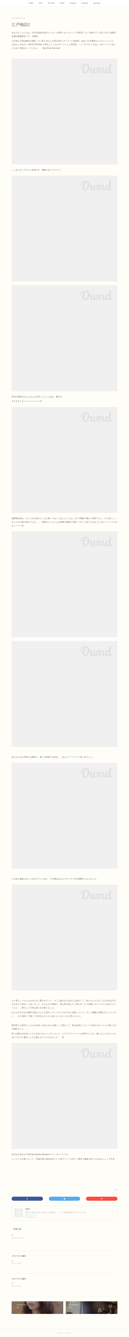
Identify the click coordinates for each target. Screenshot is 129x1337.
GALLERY (51, 3)
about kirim (96, 3)
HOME (31, 3)
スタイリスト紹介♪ (19, 1256)
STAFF (40, 3)
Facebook (84, 3)
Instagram (73, 3)
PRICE (62, 3)
